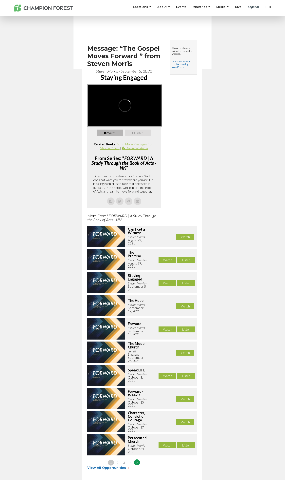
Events (181, 7)
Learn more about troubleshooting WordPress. (181, 64)
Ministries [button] (200, 7)
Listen (140, 133)
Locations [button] (141, 7)
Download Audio (136, 148)
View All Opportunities (107, 468)
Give (238, 7)
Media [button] (221, 7)
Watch (111, 133)
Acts (120, 144)
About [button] (162, 7)
